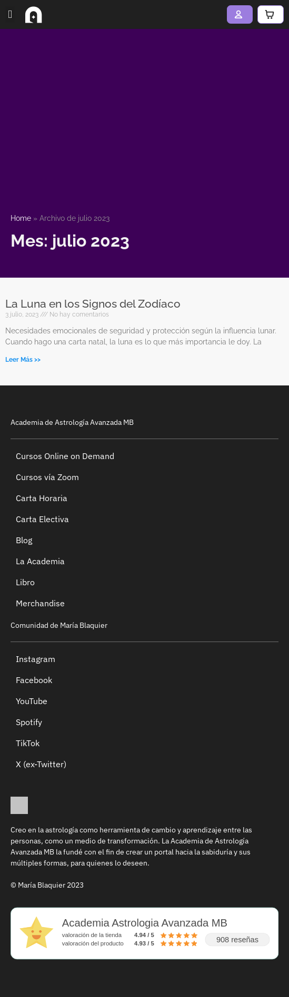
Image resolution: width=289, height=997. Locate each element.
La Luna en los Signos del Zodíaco (93, 303)
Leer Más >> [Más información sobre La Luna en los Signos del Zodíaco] (23, 359)
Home (21, 218)
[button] (10, 14)
